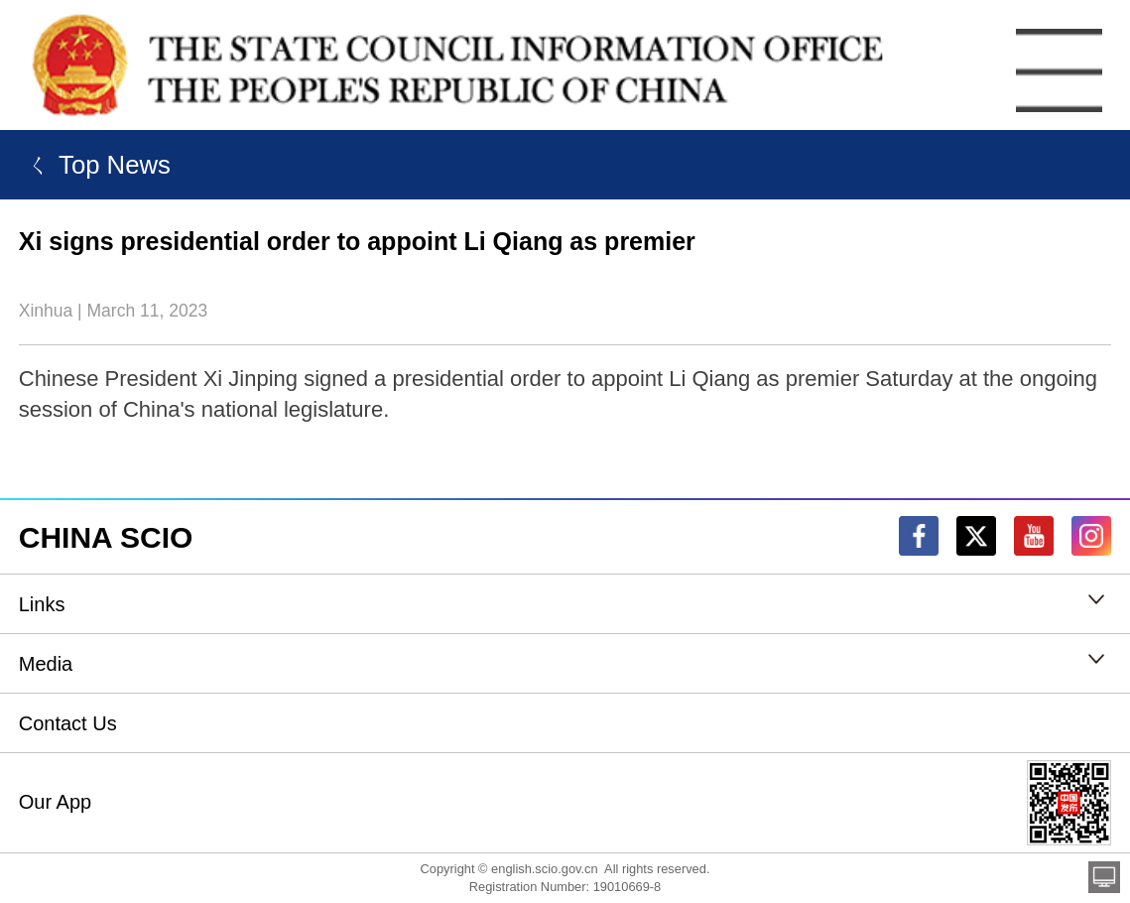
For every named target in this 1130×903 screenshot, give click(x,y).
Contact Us (68, 723)
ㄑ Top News (95, 165)
